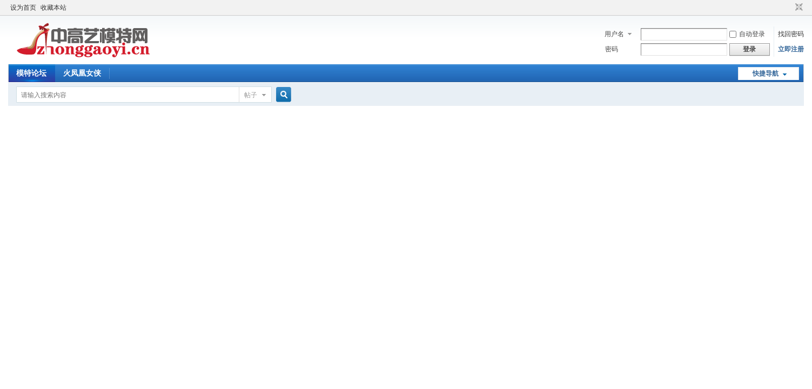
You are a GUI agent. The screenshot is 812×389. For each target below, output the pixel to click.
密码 (611, 49)
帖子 (250, 95)
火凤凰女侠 (82, 73)
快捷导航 (766, 73)
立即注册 (791, 49)
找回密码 (791, 34)
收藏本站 (53, 7)
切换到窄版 (797, 7)
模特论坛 (31, 73)
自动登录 (747, 34)
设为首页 (23, 7)
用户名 (614, 34)
